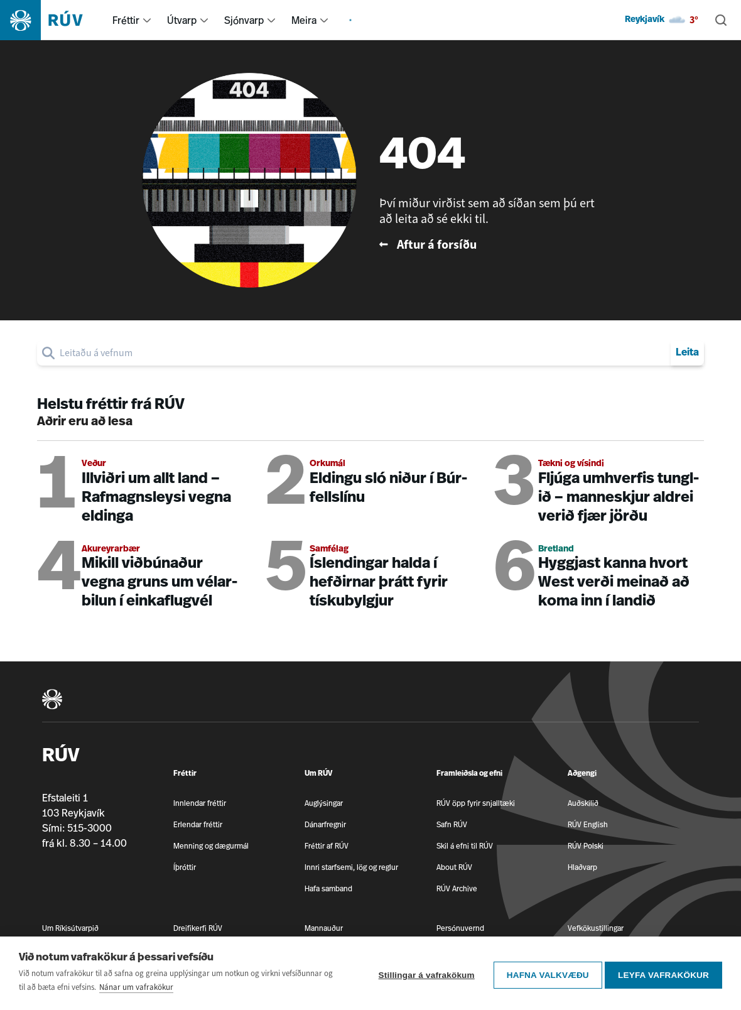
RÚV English (588, 824)
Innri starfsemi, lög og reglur (351, 867)
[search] (363, 353)
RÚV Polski (585, 845)
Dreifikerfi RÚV (197, 928)
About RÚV (454, 867)
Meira (303, 20)
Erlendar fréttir (197, 824)
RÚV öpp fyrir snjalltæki (475, 803)
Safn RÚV (451, 824)
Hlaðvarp (582, 867)
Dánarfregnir (325, 824)
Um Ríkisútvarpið (70, 928)
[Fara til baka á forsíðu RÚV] (490, 245)
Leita (687, 353)
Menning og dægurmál (211, 845)
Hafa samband (328, 888)
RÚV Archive (456, 888)
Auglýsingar (324, 803)
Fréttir (125, 20)
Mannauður (324, 928)
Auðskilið (583, 803)
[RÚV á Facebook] (695, 951)
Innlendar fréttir (199, 803)
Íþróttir (184, 867)
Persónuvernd (460, 928)
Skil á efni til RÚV (464, 845)
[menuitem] (147, 20)
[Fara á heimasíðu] (52, 20)
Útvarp (182, 20)
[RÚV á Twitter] (695, 972)
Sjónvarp (244, 20)
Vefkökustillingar (596, 928)
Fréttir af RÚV (327, 845)
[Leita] (720, 20)
